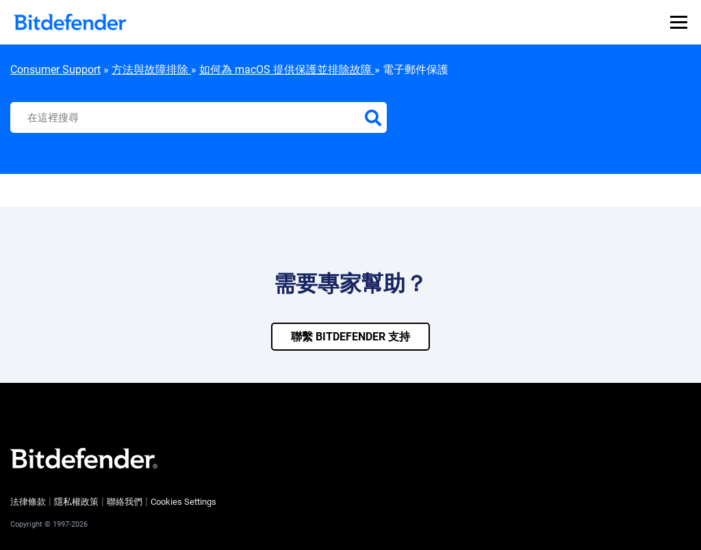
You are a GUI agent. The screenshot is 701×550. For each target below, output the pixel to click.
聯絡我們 (124, 502)
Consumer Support (55, 69)
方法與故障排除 (151, 69)
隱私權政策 (76, 502)
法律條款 (28, 502)
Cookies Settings (183, 502)
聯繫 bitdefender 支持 (350, 336)
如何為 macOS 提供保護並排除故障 (286, 69)
